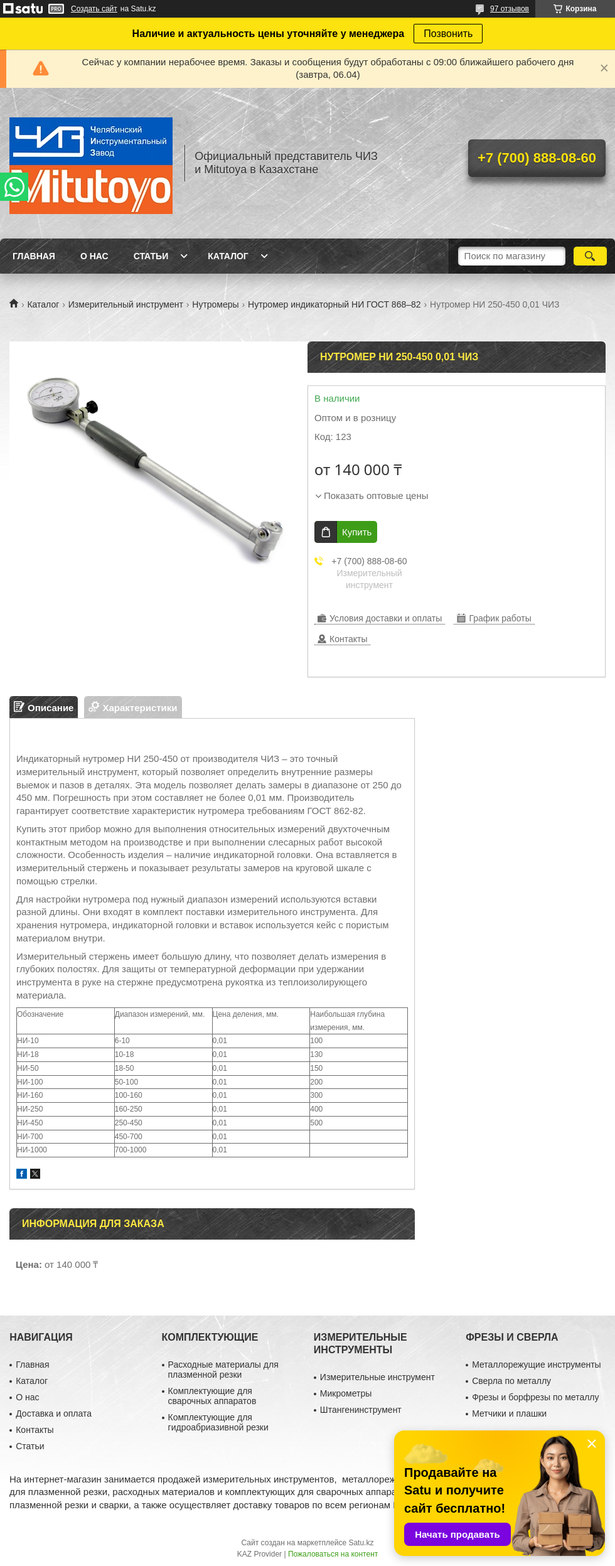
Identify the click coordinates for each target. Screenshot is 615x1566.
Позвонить (448, 33)
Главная (34, 256)
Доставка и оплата (54, 1413)
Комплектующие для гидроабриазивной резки (218, 1422)
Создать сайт (94, 8)
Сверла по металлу (511, 1381)
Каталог (228, 256)
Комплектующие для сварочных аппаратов (212, 1396)
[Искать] (590, 256)
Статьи (151, 256)
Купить (357, 532)
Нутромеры (215, 304)
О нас (94, 256)
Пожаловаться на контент (333, 1554)
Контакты (34, 1430)
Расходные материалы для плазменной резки (223, 1370)
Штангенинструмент (361, 1410)
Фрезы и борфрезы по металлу (535, 1397)
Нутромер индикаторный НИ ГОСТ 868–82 (334, 304)
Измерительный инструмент (125, 304)
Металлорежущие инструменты (536, 1365)
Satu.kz (360, 1542)
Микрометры (346, 1393)
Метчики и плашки (509, 1413)
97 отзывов (509, 8)
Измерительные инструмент (377, 1377)
